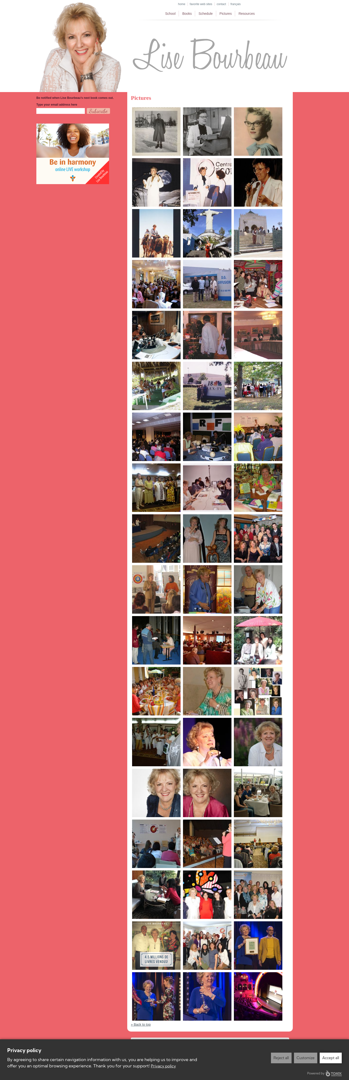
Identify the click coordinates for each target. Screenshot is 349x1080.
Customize (306, 1058)
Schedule (205, 14)
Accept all (330, 1058)
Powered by (324, 1073)
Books (187, 14)
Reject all (281, 1058)
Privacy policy (163, 1066)
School (170, 14)
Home (181, 4)
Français (235, 4)
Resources (246, 14)
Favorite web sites (201, 4)
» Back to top (141, 1024)
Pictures (226, 14)
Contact (221, 4)
